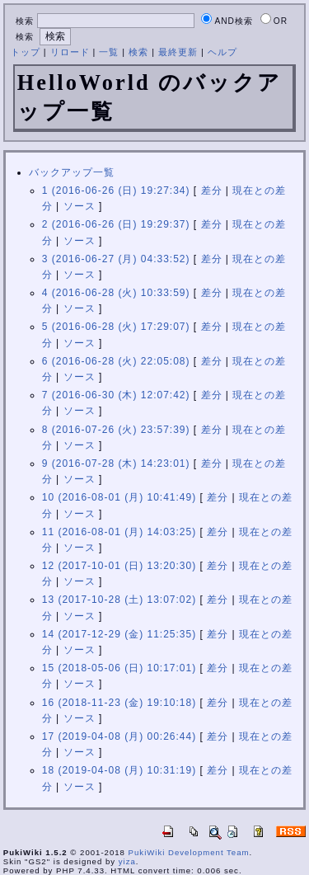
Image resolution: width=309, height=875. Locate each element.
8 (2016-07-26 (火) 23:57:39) (116, 429)
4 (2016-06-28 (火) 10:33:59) (116, 293)
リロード (70, 52)
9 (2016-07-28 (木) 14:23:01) (116, 463)
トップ (25, 52)
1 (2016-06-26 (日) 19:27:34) (116, 190)
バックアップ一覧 (72, 172)
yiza (127, 861)
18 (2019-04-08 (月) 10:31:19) (119, 770)
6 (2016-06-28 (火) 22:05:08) (116, 361)
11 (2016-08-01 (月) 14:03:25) (119, 532)
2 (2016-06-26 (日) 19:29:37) (116, 224)
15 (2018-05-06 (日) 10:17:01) (119, 668)
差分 (211, 190)
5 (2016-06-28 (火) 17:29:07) (116, 326)
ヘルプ (222, 52)
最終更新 (178, 52)
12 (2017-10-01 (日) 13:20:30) (119, 566)
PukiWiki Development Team (189, 852)
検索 (138, 52)
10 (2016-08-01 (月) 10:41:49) (119, 497)
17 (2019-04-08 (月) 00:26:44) (119, 736)
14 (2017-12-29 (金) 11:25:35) (119, 634)
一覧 (109, 52)
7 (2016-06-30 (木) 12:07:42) (116, 395)
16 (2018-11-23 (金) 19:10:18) (119, 702)
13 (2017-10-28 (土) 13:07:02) (119, 599)
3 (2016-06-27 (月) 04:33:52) (116, 259)
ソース (79, 206)
